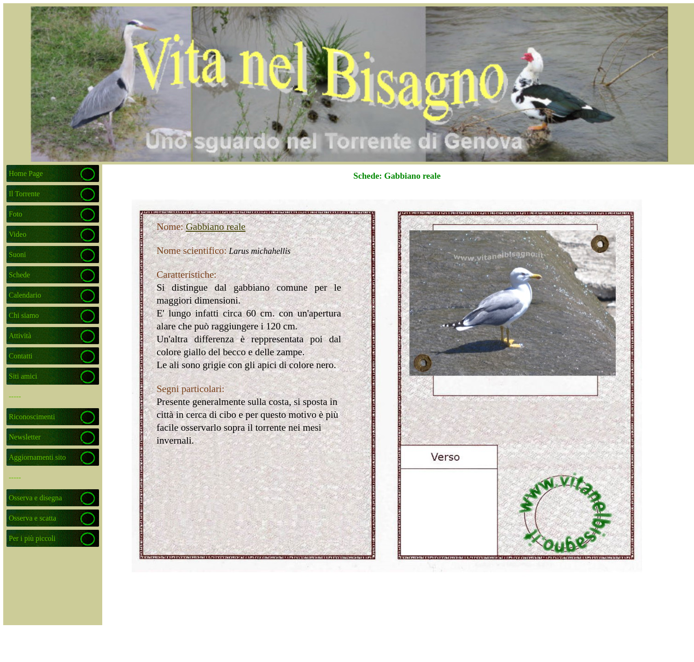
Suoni (17, 254)
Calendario (25, 295)
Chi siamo (24, 315)
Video (17, 234)
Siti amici (23, 376)
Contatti (21, 356)
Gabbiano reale (215, 226)
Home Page (26, 173)
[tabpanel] (224, 317)
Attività (20, 336)
